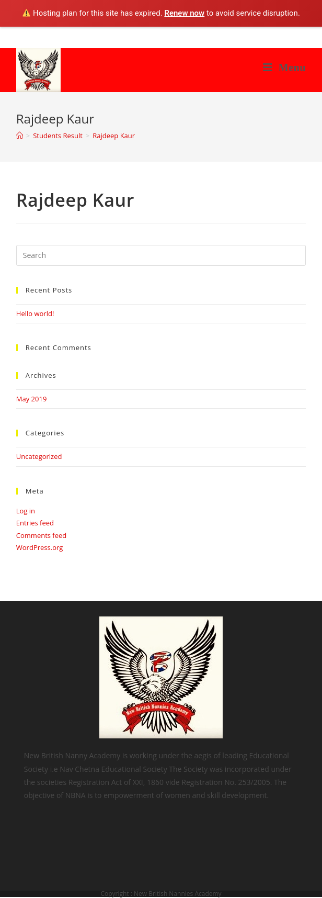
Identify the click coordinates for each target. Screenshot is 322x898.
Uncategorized (39, 456)
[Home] (19, 135)
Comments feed (41, 535)
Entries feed (35, 522)
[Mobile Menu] (284, 67)
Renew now (184, 13)
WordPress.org (39, 547)
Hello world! (35, 313)
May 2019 (31, 398)
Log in (25, 510)
